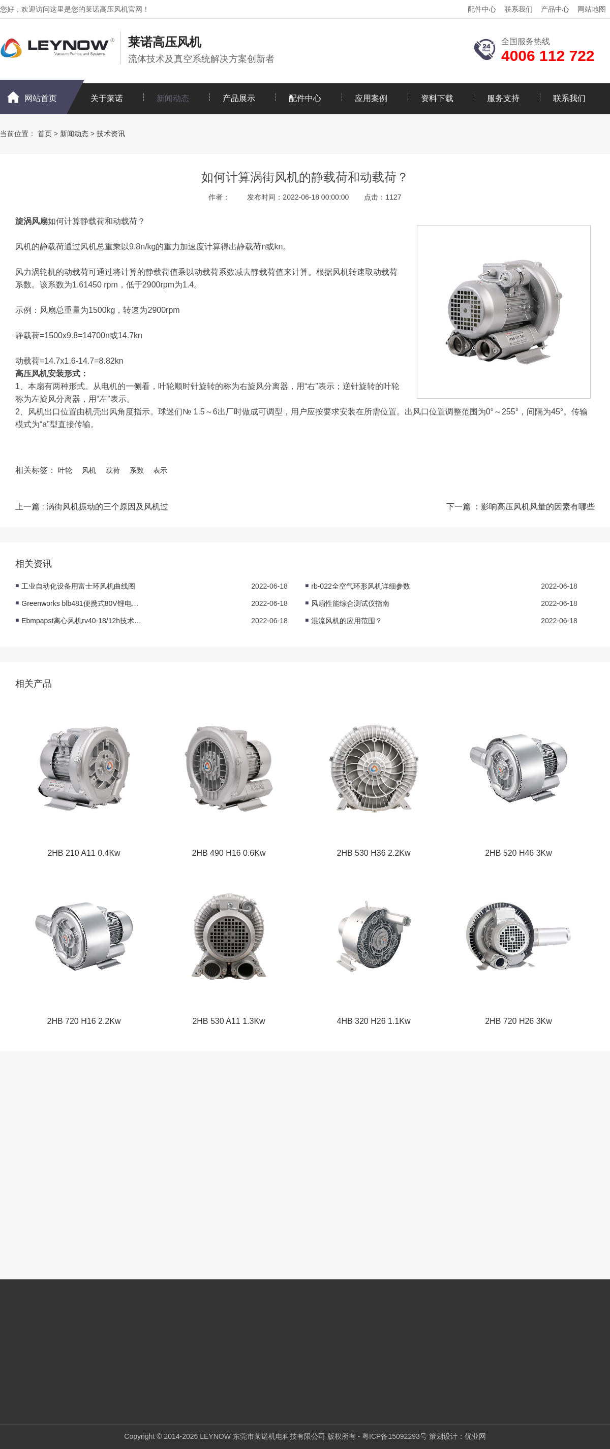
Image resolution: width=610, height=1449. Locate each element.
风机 (89, 470)
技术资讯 (111, 134)
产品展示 (239, 98)
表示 (160, 470)
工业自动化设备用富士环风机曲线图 (78, 586)
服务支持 (503, 98)
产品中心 (555, 9)
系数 (137, 470)
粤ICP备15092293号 (394, 1436)
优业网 (475, 1436)
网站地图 (591, 9)
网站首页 (40, 98)
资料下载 (437, 98)
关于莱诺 (106, 98)
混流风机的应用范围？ (346, 621)
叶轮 (65, 470)
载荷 (113, 470)
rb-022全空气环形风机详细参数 (360, 586)
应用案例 (371, 98)
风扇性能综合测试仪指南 (350, 603)
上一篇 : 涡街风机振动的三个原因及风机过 (91, 506)
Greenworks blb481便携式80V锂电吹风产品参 (82, 603)
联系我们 (518, 9)
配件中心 (482, 9)
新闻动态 (173, 98)
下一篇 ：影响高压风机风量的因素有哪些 (520, 506)
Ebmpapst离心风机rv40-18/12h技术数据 (82, 621)
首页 (45, 134)
